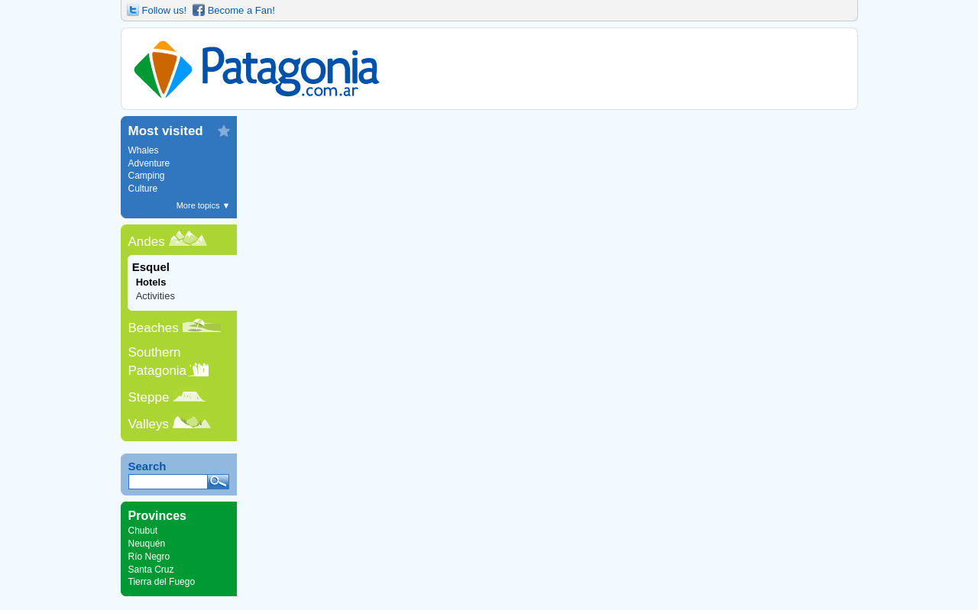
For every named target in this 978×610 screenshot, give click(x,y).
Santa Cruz (151, 569)
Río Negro (149, 556)
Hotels (151, 282)
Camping (146, 175)
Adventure (149, 163)
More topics (203, 205)
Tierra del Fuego (162, 581)
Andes (146, 241)
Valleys (149, 424)
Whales (143, 150)
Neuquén (147, 543)
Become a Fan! (241, 10)
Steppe (149, 397)
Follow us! (164, 10)
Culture (143, 188)
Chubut (143, 530)
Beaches (153, 328)
